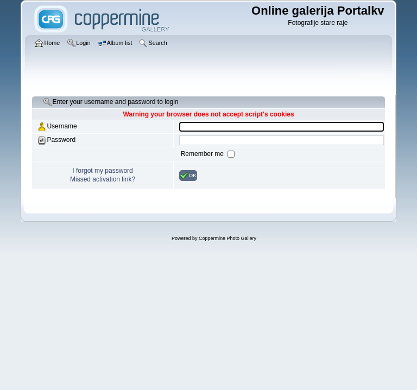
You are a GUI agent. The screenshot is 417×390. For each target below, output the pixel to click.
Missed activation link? (102, 179)
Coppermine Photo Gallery (227, 238)
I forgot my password (102, 170)
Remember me (203, 154)
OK (188, 175)
